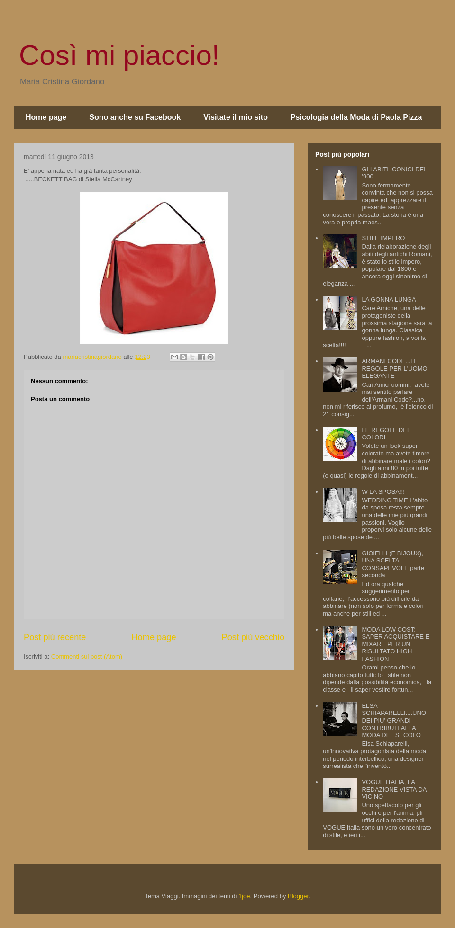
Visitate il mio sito (235, 117)
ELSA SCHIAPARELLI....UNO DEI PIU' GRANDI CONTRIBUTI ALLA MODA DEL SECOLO (394, 720)
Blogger (298, 896)
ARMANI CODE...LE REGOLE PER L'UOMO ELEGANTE (394, 368)
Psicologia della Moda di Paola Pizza (356, 117)
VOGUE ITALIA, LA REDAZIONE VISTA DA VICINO (394, 789)
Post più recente (55, 637)
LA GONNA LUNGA (389, 299)
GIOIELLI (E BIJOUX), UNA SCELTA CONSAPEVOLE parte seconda (393, 564)
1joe (244, 896)
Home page (46, 117)
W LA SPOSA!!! (383, 491)
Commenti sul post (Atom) (86, 656)
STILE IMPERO (383, 237)
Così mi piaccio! (119, 55)
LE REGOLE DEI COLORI (385, 434)
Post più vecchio (253, 637)
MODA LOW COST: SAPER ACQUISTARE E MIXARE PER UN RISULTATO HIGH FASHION (395, 644)
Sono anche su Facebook (135, 117)
